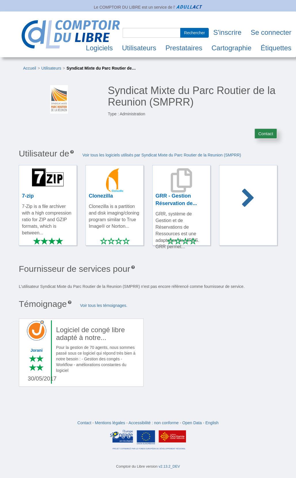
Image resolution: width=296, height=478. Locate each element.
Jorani (37, 350)
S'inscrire (227, 32)
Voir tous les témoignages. (103, 305)
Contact (265, 133)
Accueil (29, 68)
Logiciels (99, 48)
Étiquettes (276, 48)
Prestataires (183, 48)
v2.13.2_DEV (169, 466)
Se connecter (271, 32)
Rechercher (194, 32)
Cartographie (232, 48)
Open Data (192, 422)
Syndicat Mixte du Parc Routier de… (101, 68)
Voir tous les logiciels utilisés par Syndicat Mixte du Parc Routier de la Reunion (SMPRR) (161, 155)
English (212, 422)
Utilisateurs (139, 48)
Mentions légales (110, 422)
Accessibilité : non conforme (153, 422)
